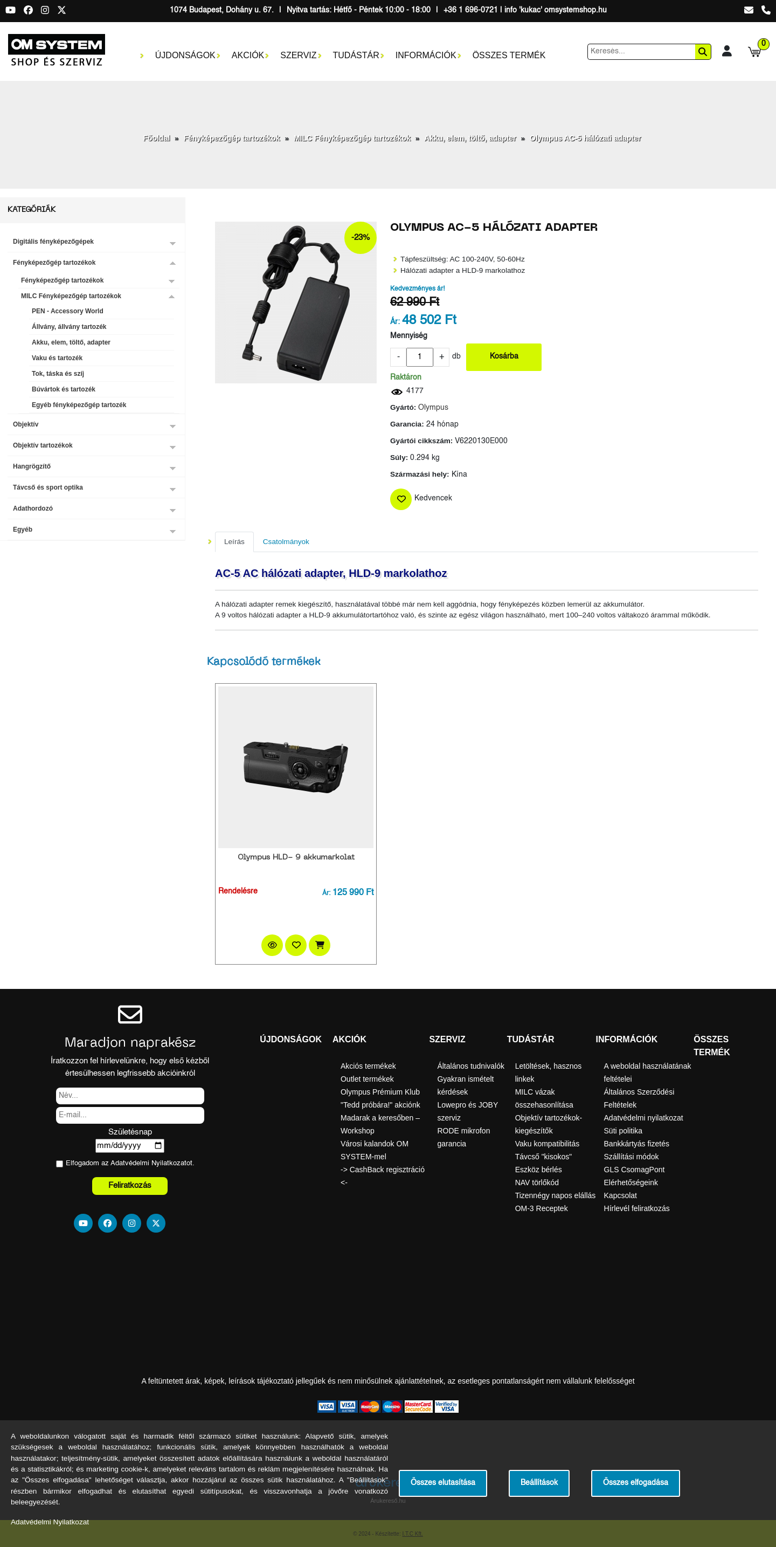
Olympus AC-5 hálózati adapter (585, 138)
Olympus (433, 407)
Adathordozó (33, 508)
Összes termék (509, 55)
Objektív (25, 424)
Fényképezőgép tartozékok (232, 138)
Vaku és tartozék (57, 358)
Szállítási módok (631, 1156)
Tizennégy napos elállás (555, 1195)
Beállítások (539, 1483)
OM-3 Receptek (541, 1208)
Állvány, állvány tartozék (69, 327)
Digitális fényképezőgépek (53, 241)
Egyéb (22, 529)
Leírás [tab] (234, 542)
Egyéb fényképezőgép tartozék (79, 405)
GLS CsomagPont (634, 1169)
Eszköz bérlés (538, 1169)
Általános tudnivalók (470, 1066)
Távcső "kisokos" (543, 1156)
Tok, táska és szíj (58, 373)
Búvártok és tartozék (63, 389)
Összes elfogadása (635, 1483)
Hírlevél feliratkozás (637, 1208)
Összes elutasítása (443, 1483)
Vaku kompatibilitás (547, 1143)
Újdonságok (185, 55)
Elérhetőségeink (631, 1182)
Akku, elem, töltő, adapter (470, 138)
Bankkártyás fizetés (636, 1143)
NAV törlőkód (537, 1182)
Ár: (395, 322)
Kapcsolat (620, 1195)
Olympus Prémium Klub (380, 1092)
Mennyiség (408, 336)
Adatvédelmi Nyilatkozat (148, 1163)
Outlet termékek (367, 1079)
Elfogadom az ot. (130, 1163)
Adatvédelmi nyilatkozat (643, 1117)
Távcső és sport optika (48, 487)
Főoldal (156, 138)
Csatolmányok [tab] (286, 542)
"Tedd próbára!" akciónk (380, 1105)
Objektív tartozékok (43, 445)
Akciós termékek (368, 1066)
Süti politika (623, 1130)
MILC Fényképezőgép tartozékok (352, 138)
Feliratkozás (129, 1185)
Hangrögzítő (32, 466)
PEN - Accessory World (67, 311)
